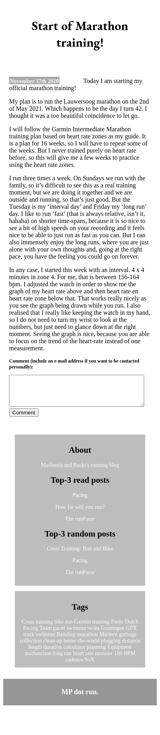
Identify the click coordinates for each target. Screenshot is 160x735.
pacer (59, 634)
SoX (90, 666)
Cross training (37, 628)
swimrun (76, 634)
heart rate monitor (92, 659)
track (28, 640)
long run (62, 659)
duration (53, 653)
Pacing (80, 501)
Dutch (131, 628)
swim (93, 634)
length (35, 653)
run (68, 628)
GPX (131, 634)
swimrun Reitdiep (56, 640)
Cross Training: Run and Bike (80, 554)
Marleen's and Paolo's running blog (80, 471)
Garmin (82, 628)
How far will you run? (80, 513)
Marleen (108, 640)
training (101, 628)
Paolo (117, 628)
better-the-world (82, 647)
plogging (111, 647)
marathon (87, 640)
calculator (74, 653)
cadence (74, 666)
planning (96, 653)
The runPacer (80, 525)
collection (31, 647)
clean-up (52, 647)
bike (59, 628)
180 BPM (124, 659)
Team (46, 634)
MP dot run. (80, 698)
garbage (128, 640)
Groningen (112, 634)
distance (131, 647)
